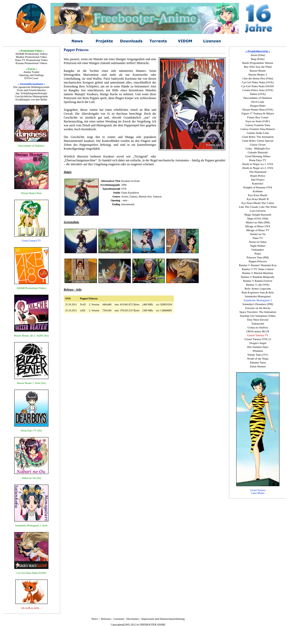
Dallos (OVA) (258, 93)
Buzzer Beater (258, 70)
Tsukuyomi (257, 323)
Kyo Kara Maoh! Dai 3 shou (257, 202)
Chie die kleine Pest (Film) (257, 78)
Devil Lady (257, 101)
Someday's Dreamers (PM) (257, 304)
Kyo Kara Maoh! (257, 195)
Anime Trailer (31, 71)
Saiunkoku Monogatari (258, 296)
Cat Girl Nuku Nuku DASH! (257, 86)
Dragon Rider (258, 105)
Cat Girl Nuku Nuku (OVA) (258, 82)
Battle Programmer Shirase (257, 62)
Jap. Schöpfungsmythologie (31, 93)
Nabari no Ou (258, 234)
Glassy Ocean (258, 144)
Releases (106, 618)
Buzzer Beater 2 (258, 74)
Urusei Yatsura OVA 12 (257, 339)
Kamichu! (257, 183)
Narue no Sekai (258, 241)
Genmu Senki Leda (258, 132)
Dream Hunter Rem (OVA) (257, 109)
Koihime (258, 191)
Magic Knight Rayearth (257, 214)
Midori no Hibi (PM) (258, 222)
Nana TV (258, 237)
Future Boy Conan (257, 117)
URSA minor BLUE (257, 331)
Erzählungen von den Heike (31, 99)
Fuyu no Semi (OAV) (258, 121)
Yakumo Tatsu (257, 362)
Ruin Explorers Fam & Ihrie (258, 292)
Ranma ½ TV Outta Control (258, 269)
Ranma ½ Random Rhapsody (258, 276)
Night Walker (257, 245)
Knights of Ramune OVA (257, 187)
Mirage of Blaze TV (257, 230)
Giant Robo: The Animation (258, 136)
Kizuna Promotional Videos (31, 63)
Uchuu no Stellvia (257, 327)
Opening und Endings (31, 75)
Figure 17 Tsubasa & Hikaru (258, 113)
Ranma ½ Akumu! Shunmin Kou (257, 265)
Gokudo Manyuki (258, 152)
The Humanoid (257, 171)
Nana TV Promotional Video (31, 59)
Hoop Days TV (257, 160)
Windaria (258, 350)
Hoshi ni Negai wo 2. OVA (257, 167)
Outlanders (258, 249)
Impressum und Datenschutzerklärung (163, 618)
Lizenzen (118, 618)
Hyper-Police (257, 175)
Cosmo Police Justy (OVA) (257, 90)
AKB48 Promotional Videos (31, 53)
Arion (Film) (257, 55)
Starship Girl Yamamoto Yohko (258, 315)
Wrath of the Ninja (257, 358)
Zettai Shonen (258, 366)
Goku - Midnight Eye (258, 148)
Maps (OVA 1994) (257, 218)
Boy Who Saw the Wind (258, 66)
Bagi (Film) (257, 58)
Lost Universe (258, 210)
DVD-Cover (31, 78)
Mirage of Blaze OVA (257, 226)
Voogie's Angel (257, 343)
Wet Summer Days (258, 346)
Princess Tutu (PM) (258, 257)
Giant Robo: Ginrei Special (257, 140)
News (94, 618)
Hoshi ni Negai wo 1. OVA (257, 164)
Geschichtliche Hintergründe (31, 96)
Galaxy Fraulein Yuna (257, 125)
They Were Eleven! (258, 319)
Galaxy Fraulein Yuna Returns (257, 128)
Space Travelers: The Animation (257, 311)
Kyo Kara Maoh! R (258, 199)
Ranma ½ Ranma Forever (257, 280)
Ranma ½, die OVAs (258, 284)
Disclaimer (132, 618)
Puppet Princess (258, 261)
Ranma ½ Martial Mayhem (257, 272)
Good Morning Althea (257, 156)
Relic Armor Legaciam (258, 288)
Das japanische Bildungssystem (31, 86)
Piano (257, 253)
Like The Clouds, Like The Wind (258, 206)
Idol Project (257, 179)
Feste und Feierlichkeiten (31, 90)
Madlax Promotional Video (31, 56)
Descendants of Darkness (257, 97)
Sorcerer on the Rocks (257, 307)
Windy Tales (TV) (257, 354)
